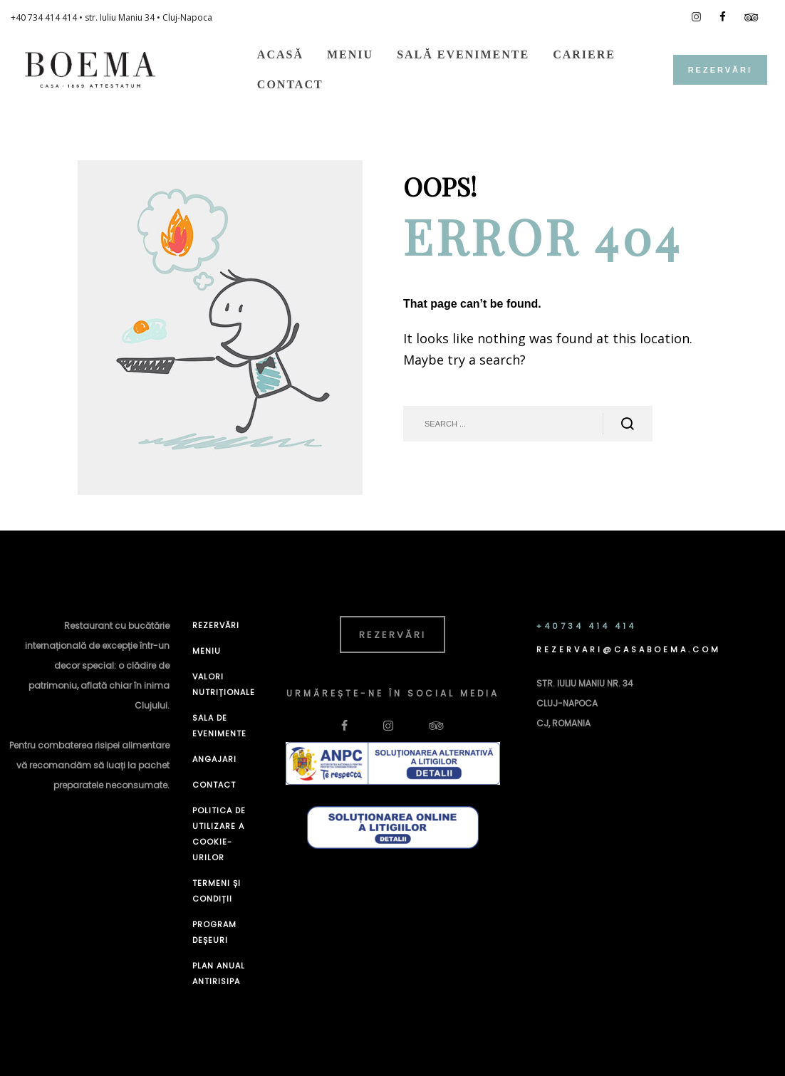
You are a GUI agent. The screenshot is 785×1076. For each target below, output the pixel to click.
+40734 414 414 (586, 626)
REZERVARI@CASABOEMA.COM (628, 649)
